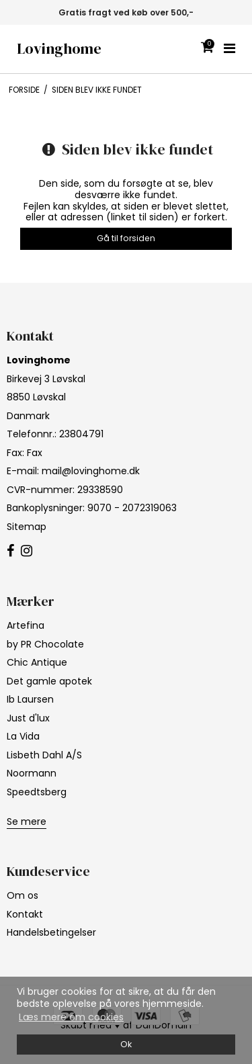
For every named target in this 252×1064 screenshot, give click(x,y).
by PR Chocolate (45, 644)
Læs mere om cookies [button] (71, 1017)
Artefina (25, 625)
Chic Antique (37, 662)
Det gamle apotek (49, 681)
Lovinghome (59, 48)
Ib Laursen (30, 699)
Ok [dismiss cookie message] (126, 1044)
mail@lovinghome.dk (91, 471)
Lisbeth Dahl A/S (44, 755)
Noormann (31, 773)
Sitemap (26, 526)
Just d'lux (28, 718)
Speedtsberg (37, 792)
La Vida (23, 736)
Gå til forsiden (126, 238)
